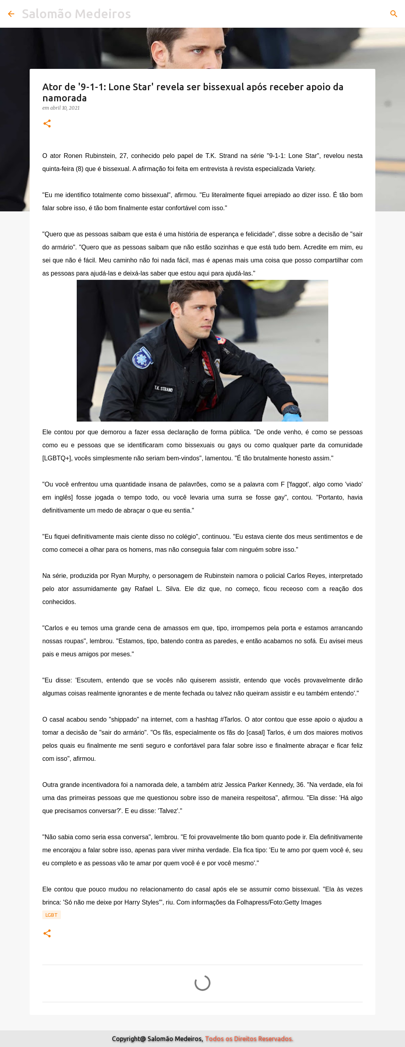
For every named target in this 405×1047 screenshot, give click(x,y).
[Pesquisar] (394, 13)
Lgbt (51, 915)
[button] (47, 124)
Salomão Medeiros (76, 13)
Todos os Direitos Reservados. (249, 1038)
